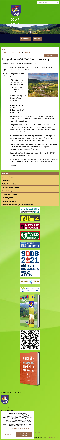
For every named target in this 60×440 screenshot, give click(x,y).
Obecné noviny (7, 191)
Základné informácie (9, 184)
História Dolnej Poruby (9, 194)
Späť (3, 49)
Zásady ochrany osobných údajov (21, 428)
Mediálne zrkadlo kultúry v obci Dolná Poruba (17, 204)
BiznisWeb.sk (53, 437)
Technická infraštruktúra (10, 187)
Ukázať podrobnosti (9, 433)
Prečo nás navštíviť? (9, 201)
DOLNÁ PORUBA (16, 21)
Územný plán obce (8, 177)
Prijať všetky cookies (24, 435)
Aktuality (5, 173)
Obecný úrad (6, 180)
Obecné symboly (7, 197)
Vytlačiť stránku (51, 56)
